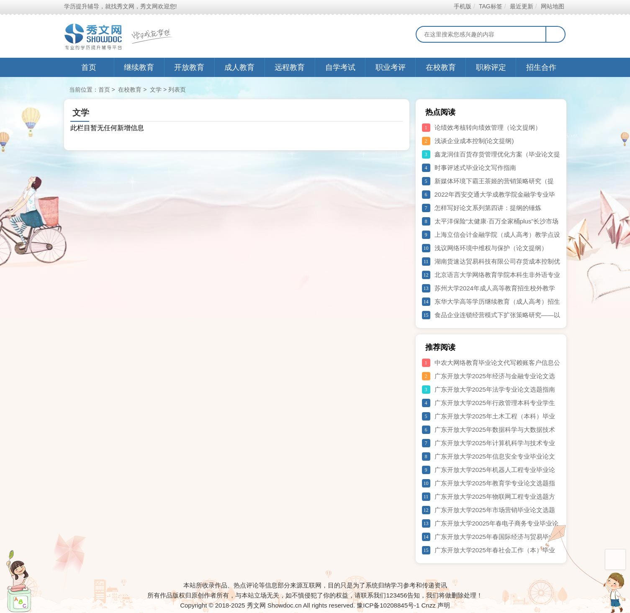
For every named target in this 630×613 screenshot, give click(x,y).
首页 (88, 67)
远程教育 (290, 67)
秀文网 (256, 605)
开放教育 (189, 67)
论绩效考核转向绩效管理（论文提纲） (488, 127)
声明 (443, 605)
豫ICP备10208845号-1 (388, 605)
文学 (156, 89)
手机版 (462, 6)
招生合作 (541, 67)
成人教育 (239, 67)
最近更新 (521, 6)
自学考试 (340, 67)
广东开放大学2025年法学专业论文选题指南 (495, 389)
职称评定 (491, 67)
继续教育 (139, 67)
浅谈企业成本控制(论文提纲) (474, 140)
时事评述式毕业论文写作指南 (475, 167)
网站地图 (552, 6)
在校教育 (441, 67)
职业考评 (390, 67)
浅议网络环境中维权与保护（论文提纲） (491, 247)
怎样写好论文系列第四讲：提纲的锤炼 (488, 207)
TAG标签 (490, 6)
